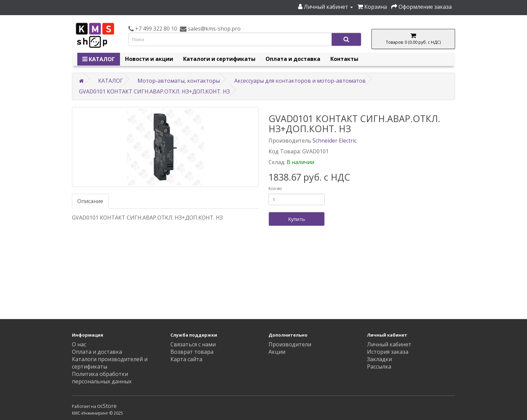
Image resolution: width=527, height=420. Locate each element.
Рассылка (379, 366)
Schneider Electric (335, 140)
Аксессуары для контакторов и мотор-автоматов (300, 80)
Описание (90, 201)
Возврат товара (191, 351)
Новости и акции (149, 59)
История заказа (387, 351)
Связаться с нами (193, 344)
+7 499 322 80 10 (155, 28)
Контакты (344, 59)
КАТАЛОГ (98, 59)
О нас (79, 344)
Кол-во (275, 188)
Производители (290, 344)
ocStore (107, 406)
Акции (277, 351)
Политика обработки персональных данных (101, 377)
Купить (296, 219)
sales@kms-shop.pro (214, 28)
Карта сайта (186, 359)
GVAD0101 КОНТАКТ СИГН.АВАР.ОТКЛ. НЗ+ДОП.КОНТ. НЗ (154, 91)
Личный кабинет (389, 344)
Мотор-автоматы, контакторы (178, 80)
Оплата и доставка (293, 59)
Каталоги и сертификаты (219, 59)
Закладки (379, 359)
